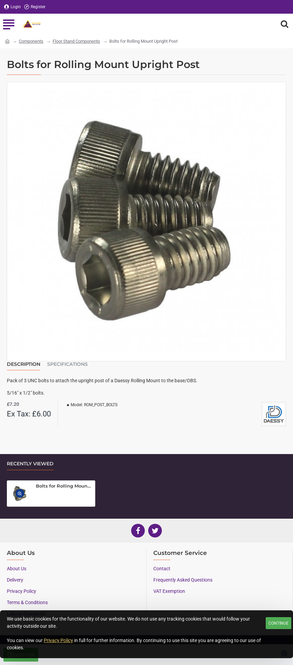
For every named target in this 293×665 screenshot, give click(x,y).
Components (31, 41)
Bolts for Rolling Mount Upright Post (64, 486)
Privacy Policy (58, 640)
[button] (20, 493)
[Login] (12, 7)
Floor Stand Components (76, 41)
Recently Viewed (30, 464)
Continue (278, 623)
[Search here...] (284, 24)
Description (23, 364)
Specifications (67, 364)
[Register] (35, 7)
